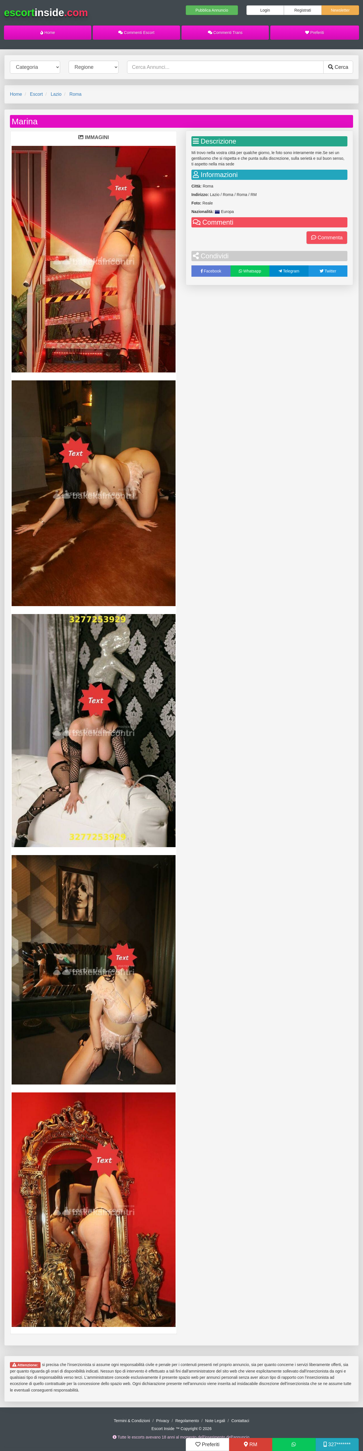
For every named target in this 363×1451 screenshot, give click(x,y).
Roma (75, 94)
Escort (36, 94)
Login (265, 10)
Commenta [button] (327, 237)
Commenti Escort (136, 32)
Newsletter (340, 10)
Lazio (56, 94)
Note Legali (215, 1420)
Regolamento (187, 1420)
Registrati (302, 10)
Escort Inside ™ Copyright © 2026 (181, 1428)
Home (47, 32)
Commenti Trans (225, 32)
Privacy (162, 1420)
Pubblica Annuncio (211, 10)
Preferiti (314, 32)
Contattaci (240, 1420)
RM (250, 1444)
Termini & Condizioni (132, 1420)
